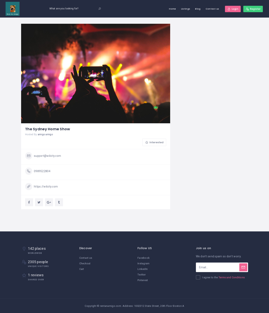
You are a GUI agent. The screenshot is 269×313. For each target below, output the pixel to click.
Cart (81, 269)
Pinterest (142, 280)
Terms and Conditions (232, 277)
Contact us (212, 8)
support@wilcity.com (47, 155)
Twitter (141, 274)
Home (172, 8)
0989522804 (42, 171)
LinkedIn (142, 269)
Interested (154, 142)
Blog (197, 8)
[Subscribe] (243, 267)
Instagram (143, 263)
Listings (185, 8)
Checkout (85, 263)
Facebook (143, 257)
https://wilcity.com (46, 186)
